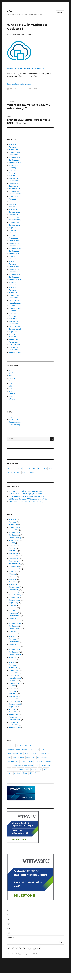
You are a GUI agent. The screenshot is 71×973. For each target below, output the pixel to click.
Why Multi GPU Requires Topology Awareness (25, 494)
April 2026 (13, 147)
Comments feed (15, 422)
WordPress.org (14, 425)
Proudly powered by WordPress (31, 954)
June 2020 (12, 313)
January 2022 (14, 269)
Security (21, 769)
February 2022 (14, 267)
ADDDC (32, 750)
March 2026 (13, 150)
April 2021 (12, 290)
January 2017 (13, 342)
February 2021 (14, 295)
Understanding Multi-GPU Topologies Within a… (27, 496)
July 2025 (12, 168)
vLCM (10, 773)
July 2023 (12, 230)
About (9, 910)
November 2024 (15, 189)
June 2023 (12, 233)
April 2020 (13, 319)
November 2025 (15, 157)
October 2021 (14, 277)
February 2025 (14, 181)
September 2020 (15, 308)
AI (10, 370)
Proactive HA (45, 765)
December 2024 (14, 186)
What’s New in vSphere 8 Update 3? (25, 69)
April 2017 (12, 334)
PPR (36, 765)
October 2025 (14, 160)
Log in (11, 417)
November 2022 (15, 248)
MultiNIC (44, 757)
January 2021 (13, 298)
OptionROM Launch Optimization (20, 765)
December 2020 (14, 300)
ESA (9, 757)
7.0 (17, 746)
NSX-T (23, 761)
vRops (24, 773)
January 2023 (14, 243)
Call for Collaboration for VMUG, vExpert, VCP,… (26, 501)
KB (38, 757)
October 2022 (14, 251)
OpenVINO (39, 761)
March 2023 (13, 238)
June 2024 (12, 202)
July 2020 (12, 311)
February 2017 (14, 339)
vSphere (12, 399)
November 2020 (15, 303)
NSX (10, 383)
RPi (9, 769)
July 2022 (12, 256)
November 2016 (15, 347)
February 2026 (14, 152)
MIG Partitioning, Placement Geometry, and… (26, 491)
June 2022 (12, 259)
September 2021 (15, 280)
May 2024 (12, 204)
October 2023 (14, 222)
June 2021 (12, 285)
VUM (37, 773)
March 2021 (13, 293)
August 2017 (13, 332)
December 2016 (14, 345)
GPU (33, 757)
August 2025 (13, 165)
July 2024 (12, 199)
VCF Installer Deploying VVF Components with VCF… (28, 499)
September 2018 (15, 329)
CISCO (11, 373)
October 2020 (14, 306)
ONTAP (30, 761)
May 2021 (12, 287)
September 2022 (15, 254)
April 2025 (13, 176)
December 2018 (14, 326)
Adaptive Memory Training (17, 750)
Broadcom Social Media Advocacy (19, 84)
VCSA (11, 391)
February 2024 (14, 212)
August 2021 (13, 282)
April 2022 (13, 264)
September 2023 (15, 225)
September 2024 (15, 194)
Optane (48, 761)
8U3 (26, 746)
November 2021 (14, 274)
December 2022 (14, 246)
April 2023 (12, 235)
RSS (13, 769)
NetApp (11, 761)
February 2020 (14, 324)
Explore (21, 757)
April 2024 (13, 207)
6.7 (13, 746)
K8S (10, 381)
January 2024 (14, 215)
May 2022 (12, 261)
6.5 (9, 746)
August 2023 (13, 228)
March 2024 (13, 209)
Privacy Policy (16, 954)
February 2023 (14, 241)
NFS (17, 761)
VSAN (11, 396)
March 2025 (13, 178)
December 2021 (14, 272)
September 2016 (15, 352)
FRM (28, 757)
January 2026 (14, 155)
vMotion (17, 773)
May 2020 (12, 316)
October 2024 (14, 191)
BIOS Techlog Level (15, 753)
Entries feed (13, 419)
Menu (59, 12)
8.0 (21, 746)
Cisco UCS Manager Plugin (39, 753)
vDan (10, 11)
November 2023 (15, 220)
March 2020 (13, 321)
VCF (10, 388)
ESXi (10, 375)
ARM (42, 750)
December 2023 (14, 217)
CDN (26, 753)
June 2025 (12, 170)
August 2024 (13, 196)
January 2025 (14, 183)
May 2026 (12, 144)
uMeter (34, 769)
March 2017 (13, 337)
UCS (10, 386)
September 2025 (15, 163)
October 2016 (14, 350)
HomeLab (12, 378)
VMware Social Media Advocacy (19, 89)
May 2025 (12, 173)
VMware (42, 89)
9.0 (31, 746)
